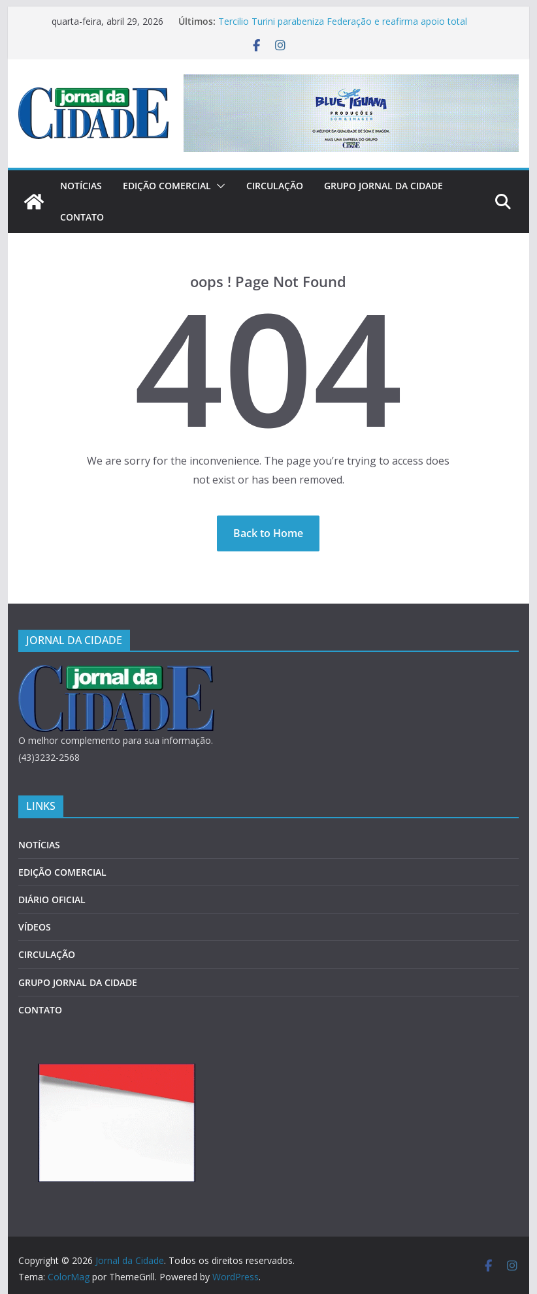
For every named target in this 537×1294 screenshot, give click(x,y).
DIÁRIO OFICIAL (52, 899)
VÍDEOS (34, 927)
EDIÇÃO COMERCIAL (167, 185)
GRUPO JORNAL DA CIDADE (383, 185)
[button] (218, 186)
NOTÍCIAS (81, 185)
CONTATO (82, 217)
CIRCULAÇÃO (274, 185)
